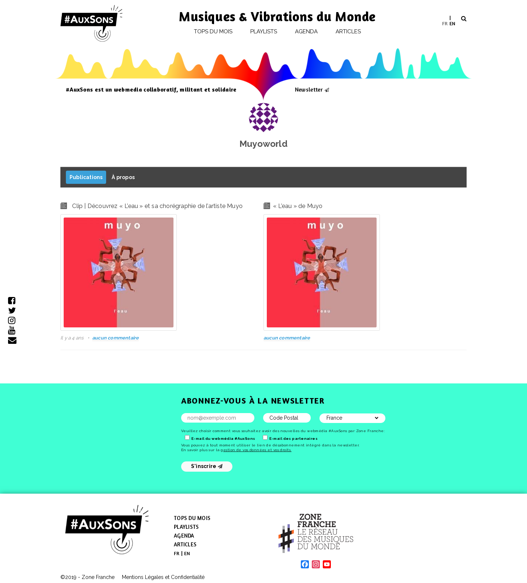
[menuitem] (444, 23)
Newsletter (309, 89)
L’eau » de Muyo (298, 206)
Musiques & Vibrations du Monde (277, 16)
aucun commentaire (115, 338)
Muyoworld (263, 143)
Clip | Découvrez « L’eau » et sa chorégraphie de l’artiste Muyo (157, 206)
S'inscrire (207, 466)
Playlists (263, 31)
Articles (348, 31)
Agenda (306, 31)
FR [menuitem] (445, 23)
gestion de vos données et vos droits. (256, 450)
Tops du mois (213, 31)
